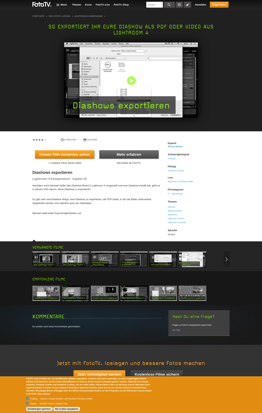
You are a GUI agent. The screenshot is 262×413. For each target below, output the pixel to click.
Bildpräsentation (175, 211)
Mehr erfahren (129, 154)
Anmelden (200, 4)
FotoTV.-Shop (121, 4)
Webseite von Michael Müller (180, 181)
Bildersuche (179, 5)
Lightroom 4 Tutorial (176, 222)
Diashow (171, 207)
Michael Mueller (175, 146)
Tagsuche (187, 5)
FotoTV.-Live (103, 4)
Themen (76, 4)
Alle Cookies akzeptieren (66, 409)
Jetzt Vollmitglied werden (99, 374)
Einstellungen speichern (39, 409)
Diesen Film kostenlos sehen (64, 154)
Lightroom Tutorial (176, 218)
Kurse (88, 4)
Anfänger (172, 158)
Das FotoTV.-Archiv (59, 16)
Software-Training (175, 170)
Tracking (33, 399)
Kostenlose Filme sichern (157, 374)
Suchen (169, 5)
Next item (227, 259)
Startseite (38, 16)
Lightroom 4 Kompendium (88, 16)
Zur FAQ (176, 330)
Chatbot (33, 403)
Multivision (172, 215)
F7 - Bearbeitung (175, 194)
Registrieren (219, 4)
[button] (131, 81)
